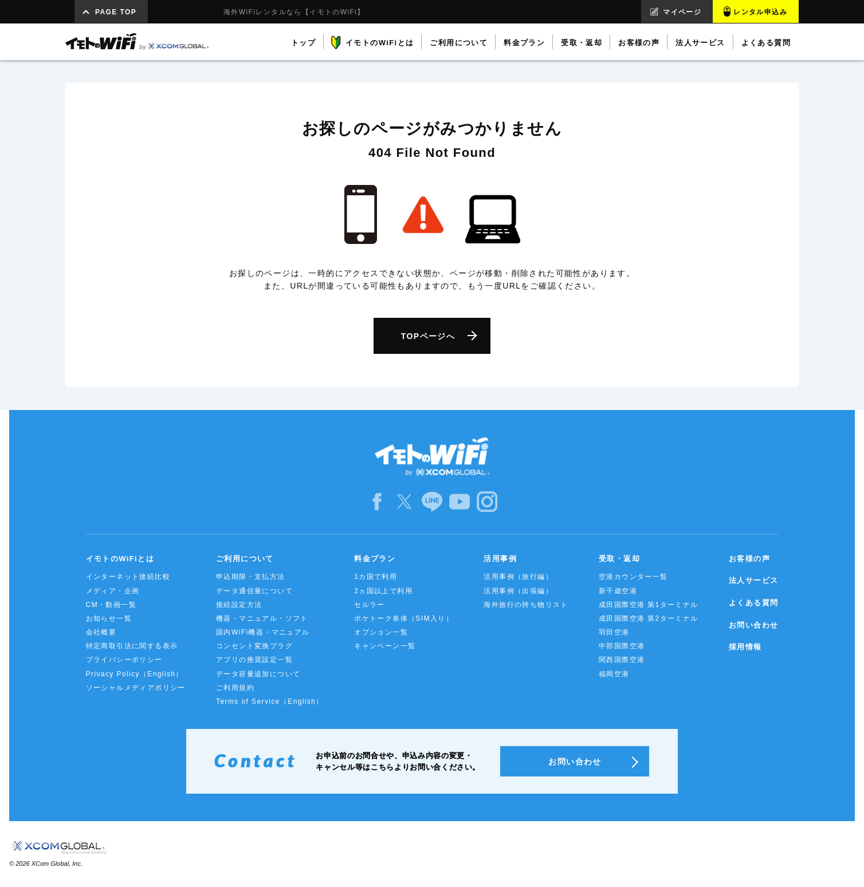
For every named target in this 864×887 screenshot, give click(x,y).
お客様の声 (749, 558)
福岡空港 (614, 674)
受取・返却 (619, 558)
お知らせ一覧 (109, 618)
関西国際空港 (622, 660)
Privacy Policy (134, 674)
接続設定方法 (239, 605)
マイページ (682, 12)
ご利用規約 (235, 688)
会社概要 (101, 632)
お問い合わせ (753, 625)
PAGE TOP (115, 12)
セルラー (369, 605)
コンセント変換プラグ (254, 646)
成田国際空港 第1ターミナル (648, 605)
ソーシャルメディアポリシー (136, 688)
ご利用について (245, 558)
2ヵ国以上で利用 (383, 591)
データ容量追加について (258, 674)
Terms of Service (270, 701)
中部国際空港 (622, 646)
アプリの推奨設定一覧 (254, 660)
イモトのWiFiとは (120, 558)
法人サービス (753, 580)
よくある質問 (753, 602)
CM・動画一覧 (111, 605)
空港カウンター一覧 (633, 577)
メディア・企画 (113, 591)
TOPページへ (428, 336)
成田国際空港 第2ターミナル (648, 618)
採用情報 (745, 646)
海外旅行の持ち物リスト (526, 605)
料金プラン (374, 558)
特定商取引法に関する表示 (132, 646)
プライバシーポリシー (124, 660)
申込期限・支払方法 (250, 577)
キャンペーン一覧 (384, 646)
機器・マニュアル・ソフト (262, 618)
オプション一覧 (381, 632)
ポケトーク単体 (403, 618)
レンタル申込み (760, 12)
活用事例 (500, 558)
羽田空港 (614, 632)
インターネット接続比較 (128, 577)
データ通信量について (254, 591)
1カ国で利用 (375, 577)
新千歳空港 (618, 591)
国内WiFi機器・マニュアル (263, 632)
